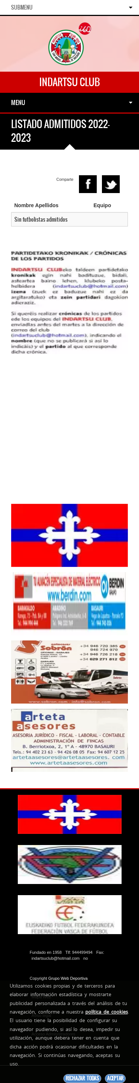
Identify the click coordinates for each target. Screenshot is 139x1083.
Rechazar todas (82, 1078)
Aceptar (115, 1078)
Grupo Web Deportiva (67, 978)
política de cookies (106, 1011)
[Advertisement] (69, 429)
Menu (18, 102)
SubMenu (22, 7)
